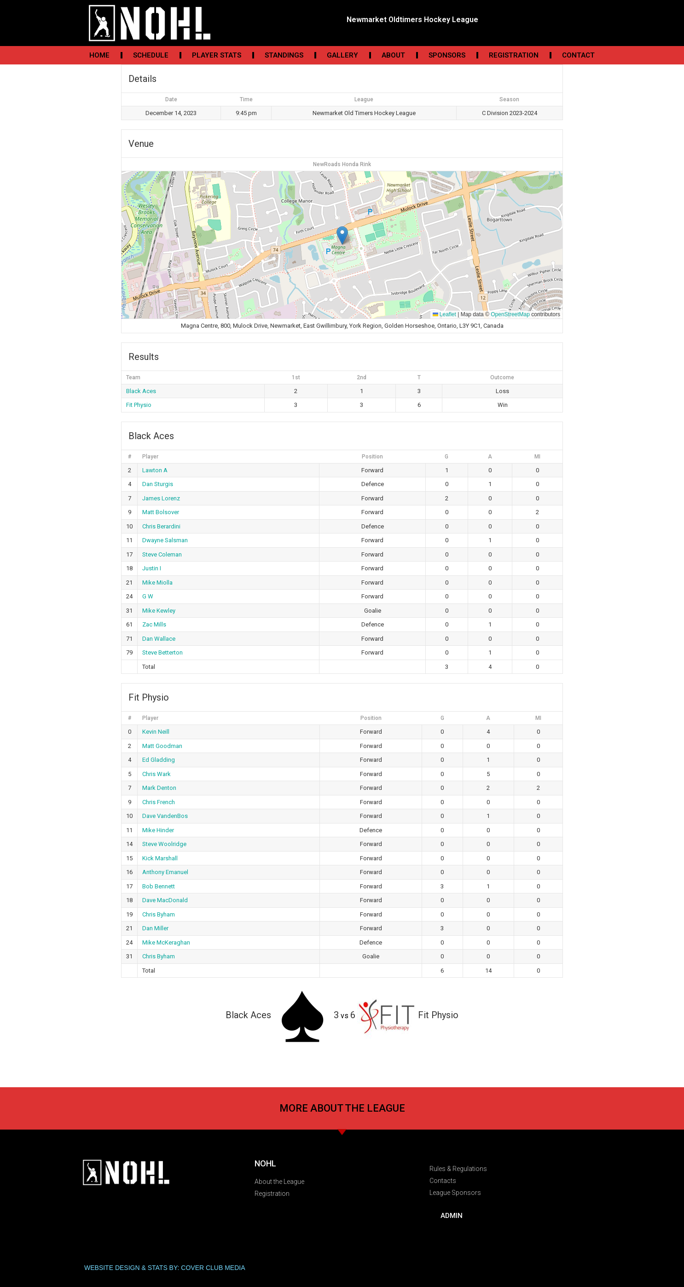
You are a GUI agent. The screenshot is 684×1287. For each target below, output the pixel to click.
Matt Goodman (162, 745)
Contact (578, 55)
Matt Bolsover (160, 512)
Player (150, 456)
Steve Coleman (162, 554)
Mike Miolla (157, 582)
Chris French (158, 802)
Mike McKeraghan (166, 942)
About (393, 55)
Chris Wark (156, 774)
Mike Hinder (158, 830)
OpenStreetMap (510, 314)
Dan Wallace (158, 638)
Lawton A (155, 470)
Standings (284, 55)
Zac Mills (154, 624)
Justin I (151, 568)
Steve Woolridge (164, 844)
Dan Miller (155, 928)
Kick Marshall (160, 858)
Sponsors (447, 55)
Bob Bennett (158, 886)
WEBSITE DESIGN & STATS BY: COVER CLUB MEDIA (164, 1267)
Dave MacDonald (165, 900)
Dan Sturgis (157, 484)
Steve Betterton (162, 652)
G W (147, 596)
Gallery (342, 55)
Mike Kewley (158, 610)
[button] (342, 235)
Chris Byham (158, 914)
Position (372, 456)
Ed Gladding (158, 759)
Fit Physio (138, 404)
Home (99, 55)
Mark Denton (159, 787)
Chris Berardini (161, 526)
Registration (514, 55)
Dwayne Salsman (165, 540)
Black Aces (141, 391)
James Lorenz (161, 498)
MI (537, 456)
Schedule (150, 55)
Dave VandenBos (165, 815)
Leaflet (444, 314)
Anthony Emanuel (165, 872)
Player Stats (216, 55)
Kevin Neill (155, 731)
